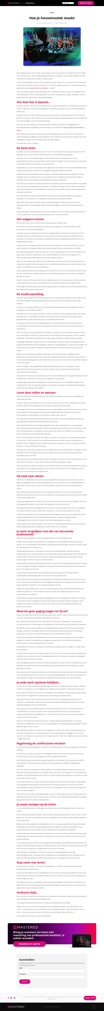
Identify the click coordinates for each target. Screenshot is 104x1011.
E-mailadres (22, 974)
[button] (30, 3)
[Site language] (68, 3)
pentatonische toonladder (39, 88)
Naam (21, 968)
